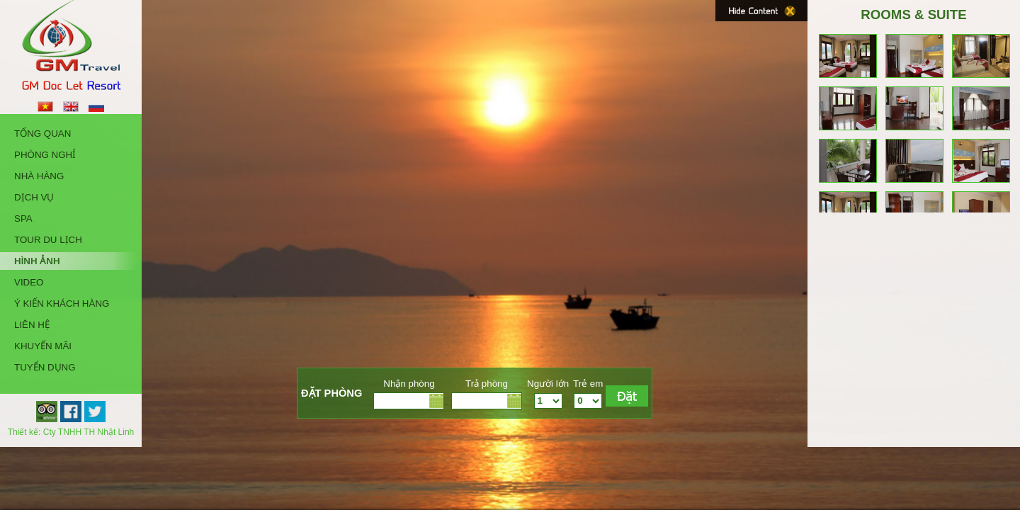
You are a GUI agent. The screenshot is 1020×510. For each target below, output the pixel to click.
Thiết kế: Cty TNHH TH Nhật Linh (71, 432)
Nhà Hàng (39, 176)
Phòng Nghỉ (45, 154)
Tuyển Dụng (45, 367)
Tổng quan (42, 133)
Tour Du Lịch (48, 239)
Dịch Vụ (34, 197)
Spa (23, 218)
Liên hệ (32, 324)
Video (28, 282)
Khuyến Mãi (43, 346)
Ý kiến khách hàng (61, 303)
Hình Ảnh (37, 261)
